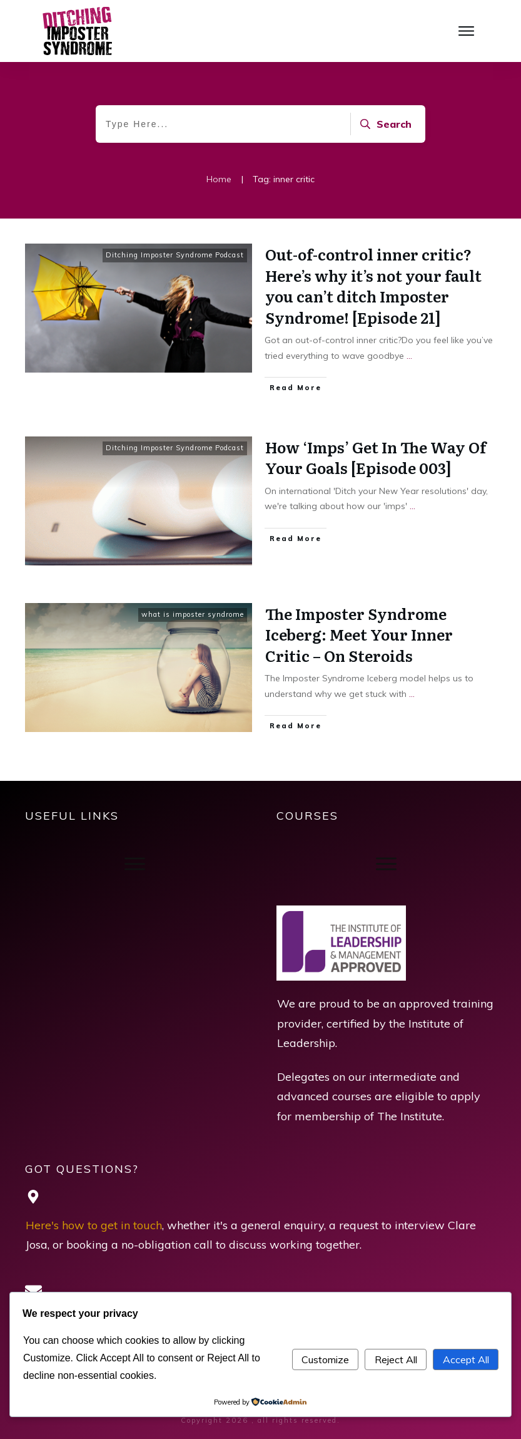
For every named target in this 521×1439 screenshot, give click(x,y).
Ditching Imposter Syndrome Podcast (175, 254)
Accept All (466, 1359)
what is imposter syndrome (192, 614)
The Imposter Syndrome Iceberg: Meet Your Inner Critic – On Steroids (359, 634)
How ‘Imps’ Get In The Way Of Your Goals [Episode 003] (375, 457)
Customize (325, 1359)
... (409, 355)
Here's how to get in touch (94, 1225)
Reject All (396, 1359)
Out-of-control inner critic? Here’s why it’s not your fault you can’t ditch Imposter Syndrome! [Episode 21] (373, 285)
